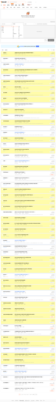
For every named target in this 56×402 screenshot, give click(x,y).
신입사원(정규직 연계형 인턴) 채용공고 (20, 229)
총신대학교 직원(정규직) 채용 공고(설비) (20, 371)
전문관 (31, 7)
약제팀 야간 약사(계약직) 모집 (19, 303)
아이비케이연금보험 (6, 121)
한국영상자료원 (5, 58)
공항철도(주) (5, 189)
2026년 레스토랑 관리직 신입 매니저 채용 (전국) (22, 149)
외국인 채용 (36, 7)
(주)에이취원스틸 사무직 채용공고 (20, 172)
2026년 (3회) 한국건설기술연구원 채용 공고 (21, 155)
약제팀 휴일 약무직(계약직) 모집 (19, 308)
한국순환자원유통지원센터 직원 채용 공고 (21, 246)
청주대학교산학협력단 (6, 223)
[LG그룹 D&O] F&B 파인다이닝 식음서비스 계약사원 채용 (23, 268)
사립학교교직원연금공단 (6, 75)
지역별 (4, 7)
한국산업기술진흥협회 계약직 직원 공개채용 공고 (22, 263)
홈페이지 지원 (52, 55)
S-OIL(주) (4, 234)
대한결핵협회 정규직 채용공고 (19, 115)
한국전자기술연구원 (6, 342)
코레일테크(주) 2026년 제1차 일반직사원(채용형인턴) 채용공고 (24, 52)
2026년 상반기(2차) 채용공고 (19, 138)
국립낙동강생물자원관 (6, 348)
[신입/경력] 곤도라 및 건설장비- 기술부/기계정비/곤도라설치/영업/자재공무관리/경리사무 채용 (28, 376)
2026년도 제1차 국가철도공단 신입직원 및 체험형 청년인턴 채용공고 (25, 200)
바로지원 (52, 174)
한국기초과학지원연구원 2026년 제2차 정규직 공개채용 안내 (23, 206)
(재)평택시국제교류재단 (6, 81)
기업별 (11, 7)
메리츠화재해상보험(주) (6, 257)
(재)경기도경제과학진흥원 (6, 183)
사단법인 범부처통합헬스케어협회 (7, 314)
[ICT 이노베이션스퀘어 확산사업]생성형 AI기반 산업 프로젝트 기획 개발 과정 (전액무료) (27, 223)
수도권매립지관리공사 (6, 331)
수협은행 (4, 320)
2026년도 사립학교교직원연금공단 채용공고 (21, 75)
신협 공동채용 (5, 92)
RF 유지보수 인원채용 (18, 325)
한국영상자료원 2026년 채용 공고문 (20, 58)
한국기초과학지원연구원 (6, 206)
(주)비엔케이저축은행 (6, 359)
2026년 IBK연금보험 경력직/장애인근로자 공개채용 (22, 121)
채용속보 (23, 7)
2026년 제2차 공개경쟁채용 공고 (19, 132)
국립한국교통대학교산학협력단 (7, 212)
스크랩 (25, 58)
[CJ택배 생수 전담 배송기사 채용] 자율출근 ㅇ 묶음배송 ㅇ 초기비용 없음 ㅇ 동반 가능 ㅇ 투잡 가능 (29, 382)
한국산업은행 (5, 166)
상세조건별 (18, 7)
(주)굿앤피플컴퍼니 (6, 382)
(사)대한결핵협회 (5, 115)
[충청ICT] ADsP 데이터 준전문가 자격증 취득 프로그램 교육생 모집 (24, 212)
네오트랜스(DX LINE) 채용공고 (19, 109)
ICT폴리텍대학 (5, 365)
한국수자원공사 (5, 138)
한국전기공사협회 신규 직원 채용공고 (20, 217)
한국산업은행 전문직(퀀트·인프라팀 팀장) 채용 (21, 166)
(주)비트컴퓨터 (5, 354)
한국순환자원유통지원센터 (7, 246)
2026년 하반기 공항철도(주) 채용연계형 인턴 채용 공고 (23, 189)
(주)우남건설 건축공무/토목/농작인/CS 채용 (21, 297)
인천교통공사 (5, 126)
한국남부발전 (5, 240)
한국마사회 (4, 274)
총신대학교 (4, 371)
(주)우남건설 (5, 297)
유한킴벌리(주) (5, 177)
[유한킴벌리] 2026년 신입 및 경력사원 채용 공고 (22, 177)
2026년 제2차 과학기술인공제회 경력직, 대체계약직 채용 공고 (24, 194)
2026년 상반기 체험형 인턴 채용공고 (20, 240)
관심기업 (8, 58)
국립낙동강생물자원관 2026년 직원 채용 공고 (21, 348)
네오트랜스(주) (5, 109)
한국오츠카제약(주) (6, 280)
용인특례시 (4, 98)
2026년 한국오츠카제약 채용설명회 (20, 280)
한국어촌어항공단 (5, 69)
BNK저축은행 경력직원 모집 (19, 359)
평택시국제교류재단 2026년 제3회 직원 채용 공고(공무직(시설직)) (24, 81)
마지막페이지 (36, 394)
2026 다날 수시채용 (18, 86)
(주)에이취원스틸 (5, 172)
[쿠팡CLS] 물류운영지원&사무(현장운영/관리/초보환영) (23, 285)
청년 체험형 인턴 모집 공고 (18, 126)
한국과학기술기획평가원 (6, 291)
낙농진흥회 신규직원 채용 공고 (19, 64)
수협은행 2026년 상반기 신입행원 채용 (20, 320)
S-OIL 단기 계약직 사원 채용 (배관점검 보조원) (21, 234)
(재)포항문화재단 (5, 251)
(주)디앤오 (4, 268)
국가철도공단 (5, 200)
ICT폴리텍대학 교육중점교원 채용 (20, 365)
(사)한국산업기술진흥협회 (6, 263)
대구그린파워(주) (5, 229)
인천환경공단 (5, 132)
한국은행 (4, 143)
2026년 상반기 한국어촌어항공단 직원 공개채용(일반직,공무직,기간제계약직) (26, 69)
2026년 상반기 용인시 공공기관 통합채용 (21, 98)
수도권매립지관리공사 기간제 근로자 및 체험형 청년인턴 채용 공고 (24, 331)
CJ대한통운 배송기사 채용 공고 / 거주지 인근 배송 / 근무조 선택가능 (24, 388)
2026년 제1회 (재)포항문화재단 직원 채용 (21, 251)
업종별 (14, 7)
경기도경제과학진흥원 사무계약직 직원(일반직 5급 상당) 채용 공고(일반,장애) (26, 183)
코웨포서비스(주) (5, 337)
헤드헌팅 (27, 7)
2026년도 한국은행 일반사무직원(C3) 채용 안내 (22, 143)
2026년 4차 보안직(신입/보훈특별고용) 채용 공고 (22, 160)
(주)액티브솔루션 (5, 325)
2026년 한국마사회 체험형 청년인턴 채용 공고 (21, 274)
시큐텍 (4, 160)
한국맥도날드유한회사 (6, 149)
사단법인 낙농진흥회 (6, 64)
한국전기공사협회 (5, 217)
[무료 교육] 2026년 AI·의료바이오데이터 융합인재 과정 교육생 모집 (24, 314)
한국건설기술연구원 (6, 155)
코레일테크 (4, 52)
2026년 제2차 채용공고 (18, 337)
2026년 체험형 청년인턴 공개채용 (20, 291)
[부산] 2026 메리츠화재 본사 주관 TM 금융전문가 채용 (23, 257)
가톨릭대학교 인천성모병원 (7, 303)
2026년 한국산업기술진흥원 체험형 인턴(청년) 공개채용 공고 (23, 103)
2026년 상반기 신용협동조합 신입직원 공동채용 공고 (22, 92)
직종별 (7, 7)
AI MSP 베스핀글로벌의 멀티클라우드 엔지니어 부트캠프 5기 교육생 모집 (25, 354)
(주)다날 (4, 86)
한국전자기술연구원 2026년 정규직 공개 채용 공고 (22, 342)
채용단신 (40, 7)
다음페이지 (35, 394)
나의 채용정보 (44, 7)
